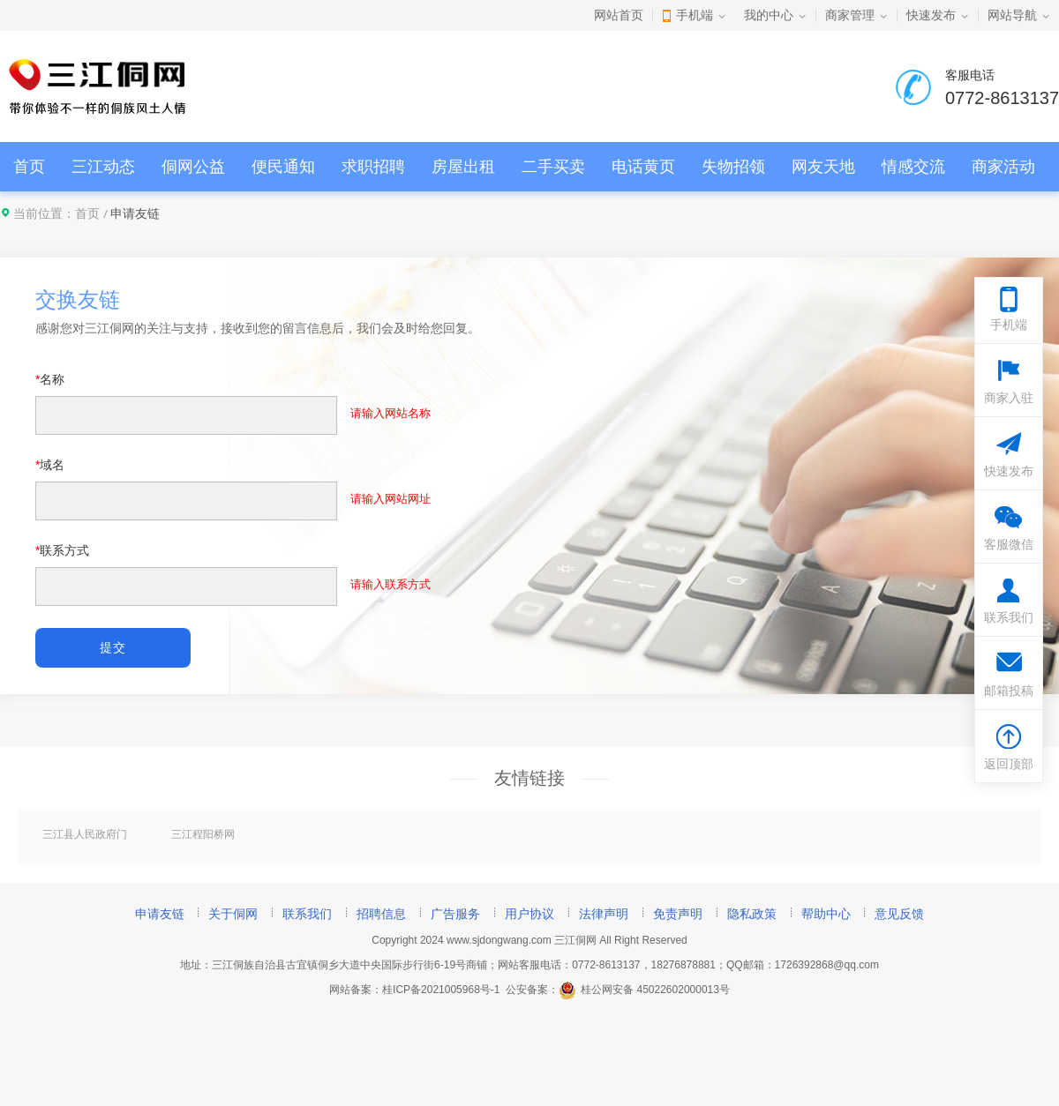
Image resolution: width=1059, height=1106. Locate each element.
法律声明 (603, 914)
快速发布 (931, 15)
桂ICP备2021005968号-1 (440, 989)
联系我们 (307, 914)
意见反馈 (899, 914)
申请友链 (159, 914)
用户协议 (529, 914)
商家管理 (850, 15)
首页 (29, 167)
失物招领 (733, 167)
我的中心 (768, 15)
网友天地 (823, 167)
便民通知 (283, 167)
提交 (112, 647)
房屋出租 (463, 167)
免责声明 (677, 914)
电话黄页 (643, 167)
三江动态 (103, 167)
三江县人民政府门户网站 (84, 835)
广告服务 (455, 914)
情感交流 (913, 167)
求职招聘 (373, 167)
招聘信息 (381, 914)
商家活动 (1003, 167)
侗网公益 (193, 167)
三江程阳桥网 (203, 834)
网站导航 (1012, 15)
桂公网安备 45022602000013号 (644, 989)
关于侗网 (233, 914)
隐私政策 (752, 914)
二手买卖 (553, 167)
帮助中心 (826, 914)
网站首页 (618, 15)
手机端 (694, 15)
